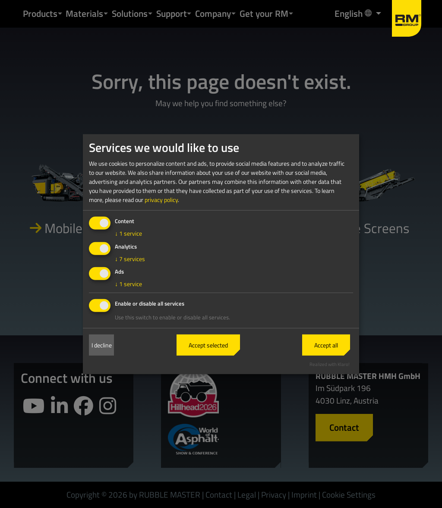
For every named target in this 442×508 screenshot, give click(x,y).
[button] (60, 13)
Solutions (130, 13)
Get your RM (264, 13)
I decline (102, 345)
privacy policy (161, 199)
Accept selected (208, 345)
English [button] (354, 13)
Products (40, 13)
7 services (130, 258)
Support (171, 13)
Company (213, 13)
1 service (128, 233)
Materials (84, 13)
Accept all (326, 345)
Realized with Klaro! (329, 364)
